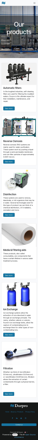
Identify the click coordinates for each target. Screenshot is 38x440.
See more (9, 108)
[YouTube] (21, 418)
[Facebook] (12, 418)
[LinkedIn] (16, 418)
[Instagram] (25, 418)
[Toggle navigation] (34, 3)
